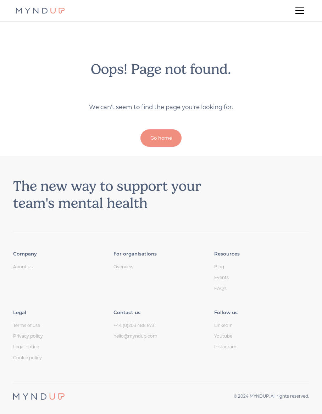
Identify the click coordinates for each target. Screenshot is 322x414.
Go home (161, 138)
